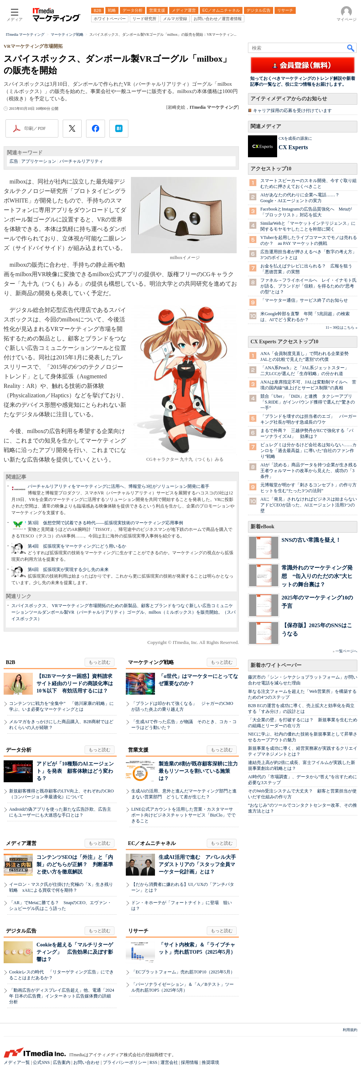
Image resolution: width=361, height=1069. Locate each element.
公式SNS (41, 1062)
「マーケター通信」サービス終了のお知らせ (304, 300)
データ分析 (18, 750)
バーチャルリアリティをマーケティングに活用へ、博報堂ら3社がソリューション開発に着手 (118, 486)
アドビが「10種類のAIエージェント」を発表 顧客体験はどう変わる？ (75, 771)
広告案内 (61, 1062)
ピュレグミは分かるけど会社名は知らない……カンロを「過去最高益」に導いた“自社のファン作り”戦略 (308, 450)
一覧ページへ (346, 651)
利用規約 (350, 1030)
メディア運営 (21, 843)
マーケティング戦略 (151, 662)
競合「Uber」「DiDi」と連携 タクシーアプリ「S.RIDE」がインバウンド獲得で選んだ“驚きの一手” (307, 402)
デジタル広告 (21, 931)
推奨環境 (210, 1062)
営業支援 (138, 750)
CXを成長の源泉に (295, 138)
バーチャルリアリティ (81, 161)
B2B (10, 662)
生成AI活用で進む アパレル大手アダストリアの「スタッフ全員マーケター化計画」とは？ (197, 864)
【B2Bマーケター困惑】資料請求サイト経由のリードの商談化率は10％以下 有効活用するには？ (74, 684)
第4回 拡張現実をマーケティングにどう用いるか (77, 546)
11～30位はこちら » (341, 327)
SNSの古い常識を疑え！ (311, 540)
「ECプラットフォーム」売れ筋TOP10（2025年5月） (183, 972)
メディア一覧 (17, 1062)
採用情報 (189, 1062)
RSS (153, 1062)
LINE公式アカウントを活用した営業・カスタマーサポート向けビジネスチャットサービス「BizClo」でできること (183, 815)
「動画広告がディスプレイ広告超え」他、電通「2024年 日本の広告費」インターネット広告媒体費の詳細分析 (61, 996)
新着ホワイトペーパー (276, 665)
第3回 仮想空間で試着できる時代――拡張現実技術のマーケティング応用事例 (105, 522)
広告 (13, 161)
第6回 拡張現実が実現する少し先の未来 (68, 569)
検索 (351, 48)
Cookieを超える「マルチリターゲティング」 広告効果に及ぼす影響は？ (74, 952)
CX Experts (293, 147)
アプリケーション (38, 161)
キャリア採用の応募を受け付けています (292, 110)
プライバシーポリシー (125, 1062)
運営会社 (169, 1062)
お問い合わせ (86, 1062)
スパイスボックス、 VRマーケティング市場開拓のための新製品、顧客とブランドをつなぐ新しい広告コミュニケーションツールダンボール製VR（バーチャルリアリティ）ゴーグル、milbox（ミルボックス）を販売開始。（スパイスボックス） (123, 612)
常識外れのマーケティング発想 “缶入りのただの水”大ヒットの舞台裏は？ (317, 575)
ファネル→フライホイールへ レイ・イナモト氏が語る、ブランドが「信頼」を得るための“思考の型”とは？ (308, 286)
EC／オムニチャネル (152, 843)
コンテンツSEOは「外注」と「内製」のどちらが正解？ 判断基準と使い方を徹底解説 (74, 864)
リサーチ (138, 931)
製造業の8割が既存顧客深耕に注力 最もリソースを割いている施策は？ (201, 771)
